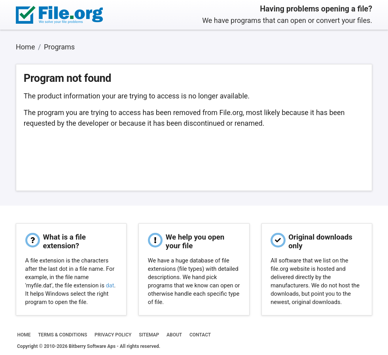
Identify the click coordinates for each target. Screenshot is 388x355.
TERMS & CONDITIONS (62, 335)
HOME (23, 335)
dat (110, 285)
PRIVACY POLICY (113, 335)
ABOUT (174, 335)
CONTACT (200, 335)
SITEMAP (149, 335)
